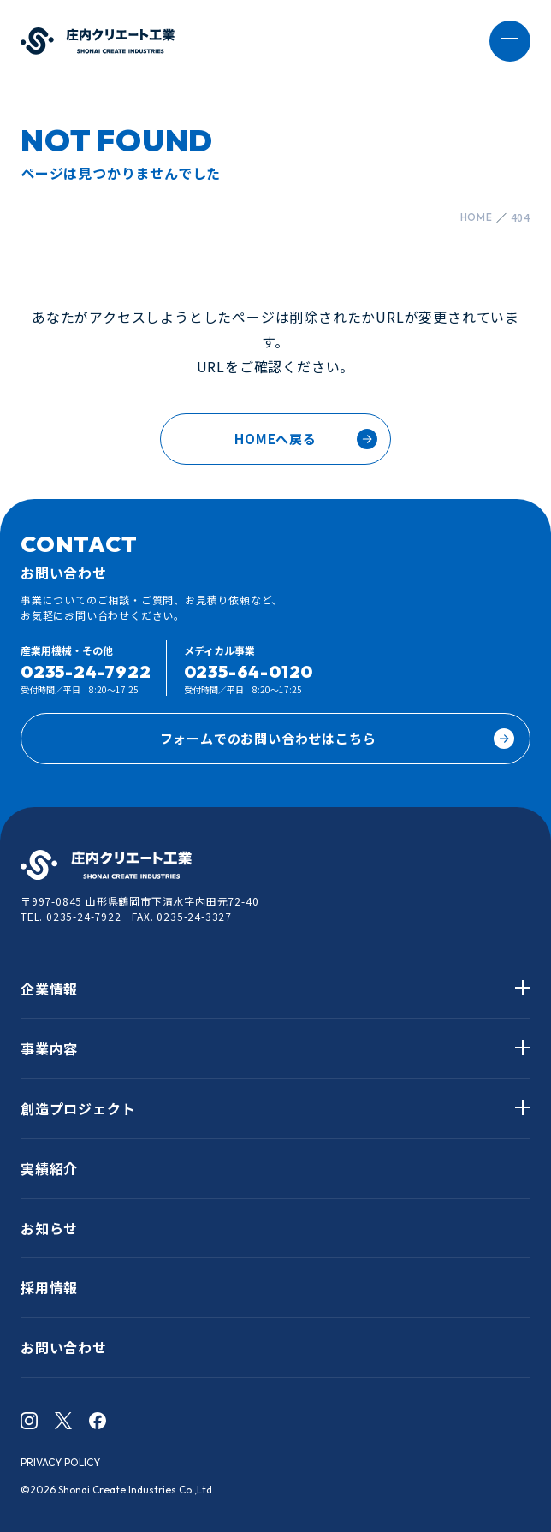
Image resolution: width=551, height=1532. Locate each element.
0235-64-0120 (249, 671)
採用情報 (49, 1287)
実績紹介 (49, 1168)
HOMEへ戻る (275, 439)
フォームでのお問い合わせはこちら (337, 738)
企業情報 (49, 988)
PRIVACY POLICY (60, 1462)
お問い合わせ (64, 1347)
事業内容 (49, 1048)
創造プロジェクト (78, 1108)
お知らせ (49, 1228)
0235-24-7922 (86, 671)
